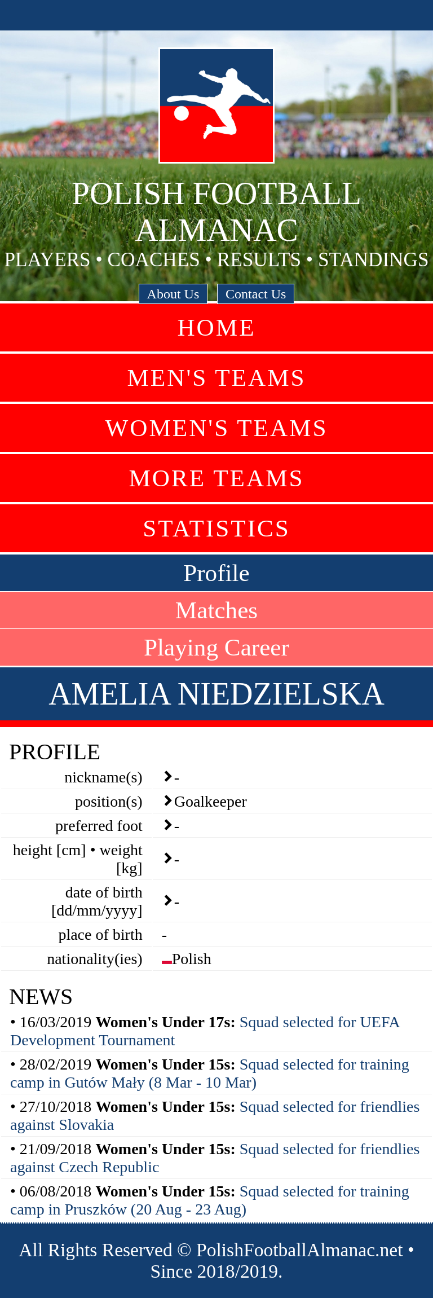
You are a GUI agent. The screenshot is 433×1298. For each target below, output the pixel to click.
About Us (173, 294)
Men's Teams (216, 377)
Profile (216, 573)
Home (216, 327)
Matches (216, 610)
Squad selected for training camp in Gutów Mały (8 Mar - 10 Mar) (209, 1073)
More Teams (216, 478)
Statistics (216, 528)
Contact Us (256, 294)
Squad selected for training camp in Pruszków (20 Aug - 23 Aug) (209, 1200)
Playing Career (216, 647)
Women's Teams (216, 428)
